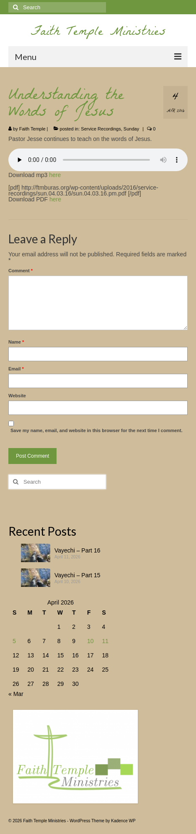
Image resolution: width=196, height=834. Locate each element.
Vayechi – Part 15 (77, 575)
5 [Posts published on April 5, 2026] (14, 641)
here (55, 175)
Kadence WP (123, 820)
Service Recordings (101, 128)
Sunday (131, 128)
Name (16, 341)
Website (17, 395)
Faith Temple (32, 128)
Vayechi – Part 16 (77, 550)
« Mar (15, 694)
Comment (20, 270)
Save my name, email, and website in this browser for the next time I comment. (96, 430)
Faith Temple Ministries (98, 33)
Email (16, 368)
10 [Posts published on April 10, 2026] (90, 641)
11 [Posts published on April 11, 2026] (105, 641)
